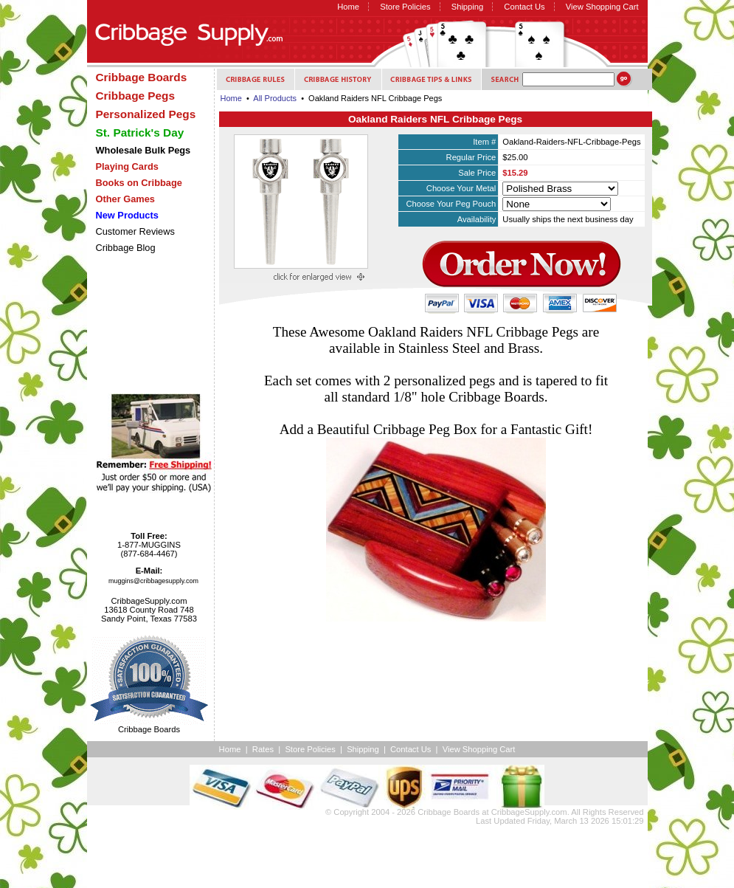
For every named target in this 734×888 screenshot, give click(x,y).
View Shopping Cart (602, 6)
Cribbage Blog (126, 247)
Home (348, 6)
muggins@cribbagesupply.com (153, 581)
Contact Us (524, 6)
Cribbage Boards (448, 812)
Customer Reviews (135, 231)
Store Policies (405, 6)
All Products (275, 98)
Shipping (467, 6)
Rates (263, 749)
